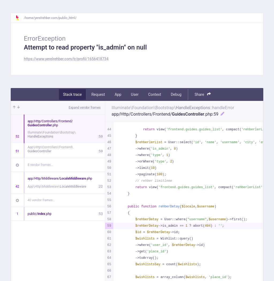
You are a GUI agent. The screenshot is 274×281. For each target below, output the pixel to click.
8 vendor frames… (40, 165)
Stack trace (72, 94)
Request (98, 94)
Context (154, 94)
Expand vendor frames (85, 107)
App (118, 94)
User (134, 94)
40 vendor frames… (41, 200)
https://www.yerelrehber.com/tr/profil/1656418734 (66, 59)
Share (203, 94)
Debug (176, 94)
